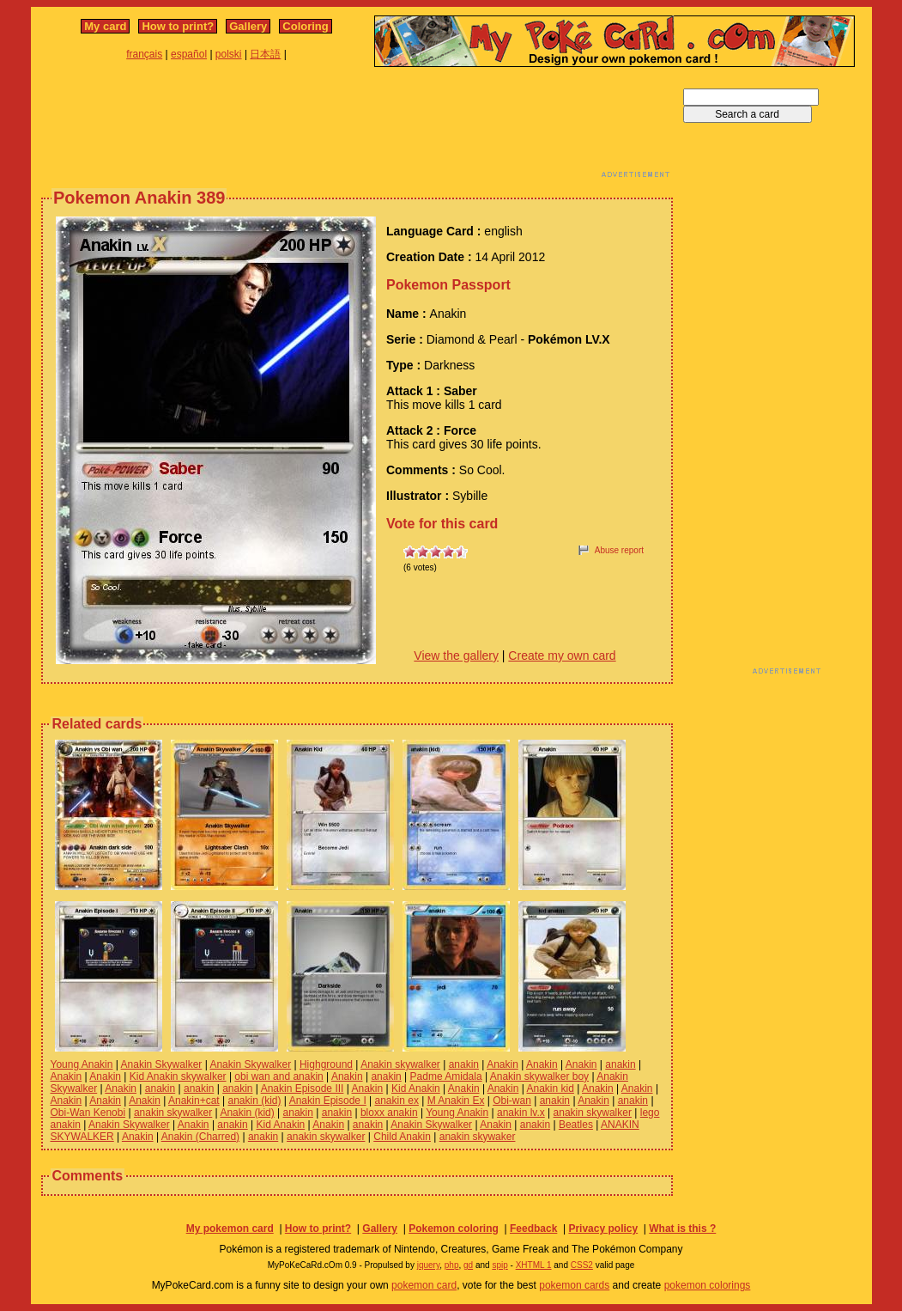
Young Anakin (82, 1064)
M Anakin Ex (456, 1101)
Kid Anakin (415, 1088)
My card (105, 26)
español (189, 54)
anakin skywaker (477, 1137)
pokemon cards (574, 1285)
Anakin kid (550, 1088)
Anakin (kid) (247, 1113)
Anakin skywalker (400, 1064)
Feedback (533, 1229)
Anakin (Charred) (200, 1137)
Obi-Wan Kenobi (88, 1113)
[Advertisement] (357, 127)
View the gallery (456, 655)
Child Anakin (402, 1137)
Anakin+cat (194, 1101)
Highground (326, 1064)
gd (468, 1265)
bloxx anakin (389, 1113)
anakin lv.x (521, 1113)
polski (228, 54)
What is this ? (682, 1229)
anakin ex (397, 1101)
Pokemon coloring (454, 1229)
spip (499, 1265)
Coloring (305, 26)
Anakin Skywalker (162, 1064)
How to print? (178, 26)
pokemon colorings (707, 1285)
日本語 (265, 54)
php (452, 1265)
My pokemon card (230, 1229)
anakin (464, 1064)
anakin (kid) (254, 1101)
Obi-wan (512, 1101)
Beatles (576, 1125)
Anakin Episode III (302, 1088)
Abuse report (619, 550)
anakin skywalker (173, 1113)
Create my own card (561, 655)
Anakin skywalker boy (539, 1076)
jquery (428, 1265)
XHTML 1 (534, 1265)
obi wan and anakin (278, 1076)
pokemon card (424, 1285)
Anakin (502, 1064)
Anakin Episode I (327, 1101)
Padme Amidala (446, 1076)
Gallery (248, 26)
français (144, 54)
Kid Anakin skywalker (178, 1076)
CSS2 (582, 1265)
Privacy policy (603, 1229)
